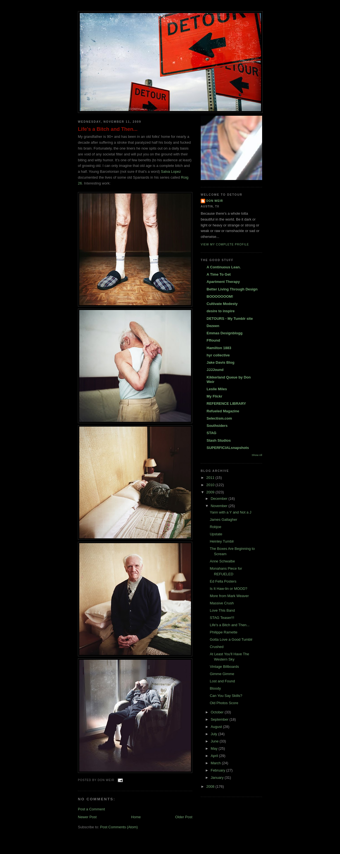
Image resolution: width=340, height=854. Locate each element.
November (220, 506)
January (218, 777)
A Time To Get (219, 274)
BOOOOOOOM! (220, 296)
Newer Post (87, 817)
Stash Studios (219, 440)
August (217, 727)
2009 (211, 492)
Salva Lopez (171, 171)
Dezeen (213, 326)
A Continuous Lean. (224, 267)
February (218, 770)
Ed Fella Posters (223, 581)
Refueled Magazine (223, 411)
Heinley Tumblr (222, 541)
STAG (211, 433)
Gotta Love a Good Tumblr (231, 639)
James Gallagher (223, 519)
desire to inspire (220, 311)
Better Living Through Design (232, 289)
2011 (211, 478)
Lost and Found (222, 681)
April (215, 756)
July (214, 734)
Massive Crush (222, 603)
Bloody (215, 688)
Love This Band (222, 610)
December (220, 498)
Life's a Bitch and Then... (108, 129)
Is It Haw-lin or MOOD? (228, 588)
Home (136, 817)
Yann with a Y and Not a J (230, 512)
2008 (211, 786)
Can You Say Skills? (226, 696)
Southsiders (217, 426)
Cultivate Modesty (222, 304)
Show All (257, 454)
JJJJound (215, 370)
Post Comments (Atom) (119, 827)
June (215, 741)
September (220, 719)
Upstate (216, 534)
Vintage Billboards (224, 666)
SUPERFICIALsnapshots (228, 448)
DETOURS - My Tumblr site (230, 318)
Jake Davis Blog (220, 362)
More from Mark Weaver (229, 596)
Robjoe (215, 527)
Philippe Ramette (223, 632)
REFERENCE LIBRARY (226, 403)
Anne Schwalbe (222, 561)
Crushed (216, 647)
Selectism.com (219, 418)
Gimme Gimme (222, 674)
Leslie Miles (217, 389)
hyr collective (218, 355)
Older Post (183, 817)
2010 (211, 485)
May (215, 748)
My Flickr (214, 396)
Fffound (213, 340)
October (218, 712)
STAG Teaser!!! (222, 618)
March (216, 763)
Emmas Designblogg (225, 333)
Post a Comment (91, 809)
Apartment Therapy (223, 282)
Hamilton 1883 (219, 348)
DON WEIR (214, 200)
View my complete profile (225, 244)
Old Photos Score (224, 703)
